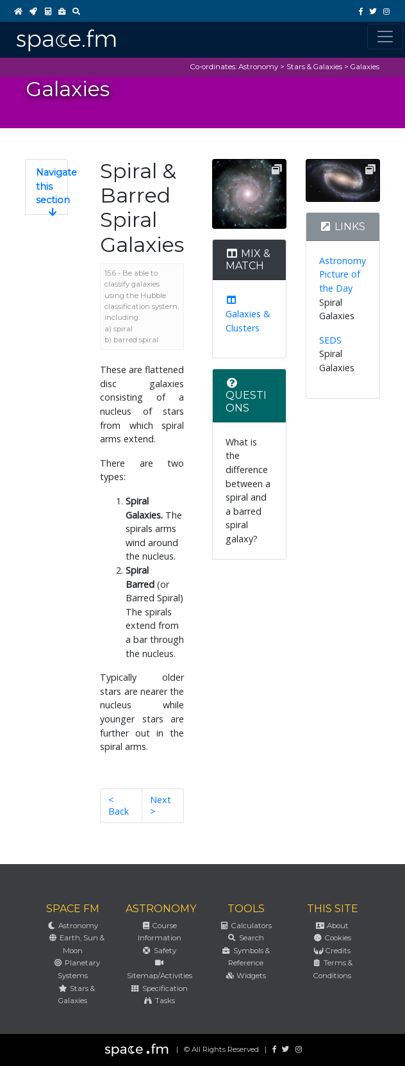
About (332, 925)
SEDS (330, 340)
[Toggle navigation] (385, 36)
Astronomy (258, 66)
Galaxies (365, 66)
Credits (332, 950)
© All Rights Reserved (221, 1049)
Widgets (246, 975)
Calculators (245, 925)
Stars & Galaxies (314, 66)
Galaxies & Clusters (248, 314)
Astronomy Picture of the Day (342, 274)
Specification (159, 988)
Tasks (159, 1000)
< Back (118, 805)
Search (245, 937)
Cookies (332, 937)
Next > (160, 805)
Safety (159, 950)
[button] (46, 187)
